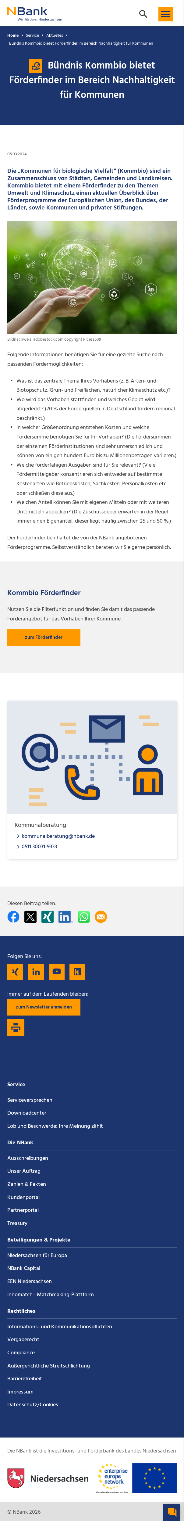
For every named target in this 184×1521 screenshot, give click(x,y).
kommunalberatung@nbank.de (58, 836)
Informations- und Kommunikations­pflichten (59, 1327)
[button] (165, 14)
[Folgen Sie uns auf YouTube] (57, 972)
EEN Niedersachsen (29, 1281)
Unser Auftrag (24, 1171)
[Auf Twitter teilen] (30, 917)
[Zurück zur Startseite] (34, 17)
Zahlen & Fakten (26, 1184)
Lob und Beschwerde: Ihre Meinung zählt (55, 1126)
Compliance (21, 1353)
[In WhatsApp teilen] (84, 917)
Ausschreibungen (27, 1158)
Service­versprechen (29, 1100)
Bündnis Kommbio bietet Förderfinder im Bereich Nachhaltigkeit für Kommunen (81, 43)
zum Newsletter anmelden (44, 1007)
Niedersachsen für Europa (37, 1255)
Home (13, 35)
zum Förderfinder (43, 638)
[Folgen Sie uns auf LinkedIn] (36, 972)
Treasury (17, 1223)
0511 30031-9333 (39, 846)
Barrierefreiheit (24, 1379)
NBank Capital (23, 1268)
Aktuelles (54, 35)
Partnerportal (23, 1210)
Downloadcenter (26, 1113)
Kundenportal (23, 1197)
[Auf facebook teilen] (13, 917)
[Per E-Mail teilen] (101, 917)
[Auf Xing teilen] (47, 917)
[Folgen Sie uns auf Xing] (15, 972)
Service (32, 35)
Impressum (20, 1392)
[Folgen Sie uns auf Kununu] (77, 972)
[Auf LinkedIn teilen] (65, 917)
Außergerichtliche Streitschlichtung (48, 1366)
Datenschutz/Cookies (32, 1405)
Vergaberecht (23, 1339)
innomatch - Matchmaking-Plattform (50, 1294)
